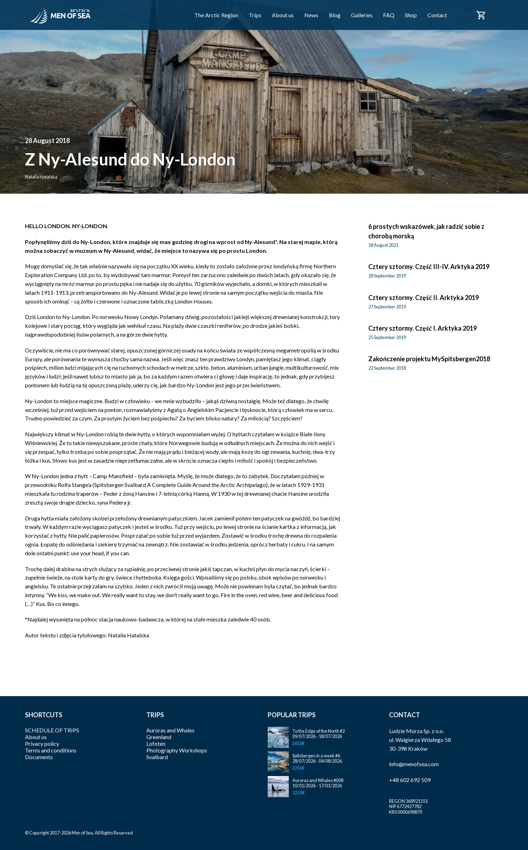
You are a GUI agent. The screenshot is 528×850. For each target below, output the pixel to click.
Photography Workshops (176, 750)
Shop (411, 15)
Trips (255, 15)
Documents (39, 757)
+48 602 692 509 (410, 779)
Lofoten (155, 743)
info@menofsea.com (414, 764)
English (499, 19)
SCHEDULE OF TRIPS (52, 730)
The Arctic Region (216, 15)
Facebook (462, 14)
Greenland (158, 736)
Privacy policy (42, 743)
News (311, 15)
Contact (437, 15)
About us (283, 15)
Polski (499, 11)
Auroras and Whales (170, 730)
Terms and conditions (50, 750)
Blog (335, 15)
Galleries (362, 15)
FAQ (388, 15)
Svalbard (157, 757)
